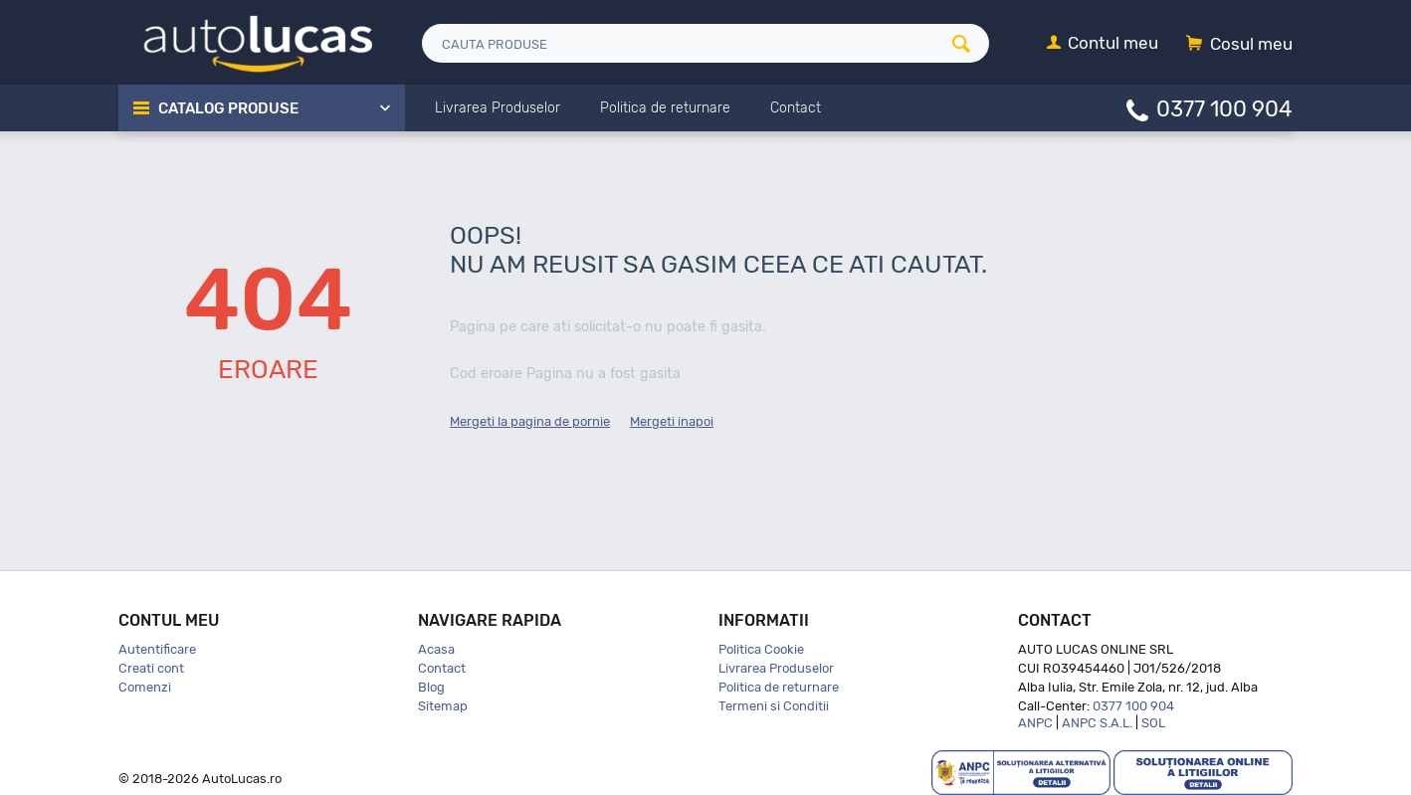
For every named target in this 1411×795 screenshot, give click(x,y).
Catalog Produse (228, 108)
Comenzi (144, 687)
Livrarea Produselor (776, 668)
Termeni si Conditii (773, 705)
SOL (1153, 722)
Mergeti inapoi (671, 421)
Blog (431, 687)
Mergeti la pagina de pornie (530, 421)
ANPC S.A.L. (1097, 722)
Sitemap (443, 705)
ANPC (1035, 722)
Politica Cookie (761, 649)
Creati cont (151, 668)
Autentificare (157, 649)
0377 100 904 (1224, 108)
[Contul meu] (1102, 44)
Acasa (436, 649)
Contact (442, 668)
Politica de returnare (778, 687)
